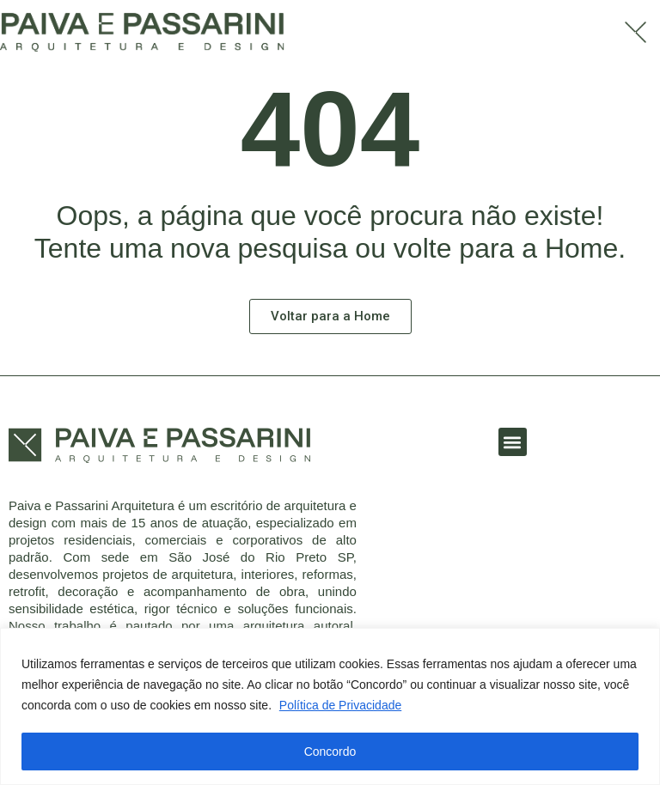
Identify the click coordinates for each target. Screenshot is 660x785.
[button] (512, 442)
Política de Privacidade (340, 705)
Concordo (330, 751)
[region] (330, 706)
